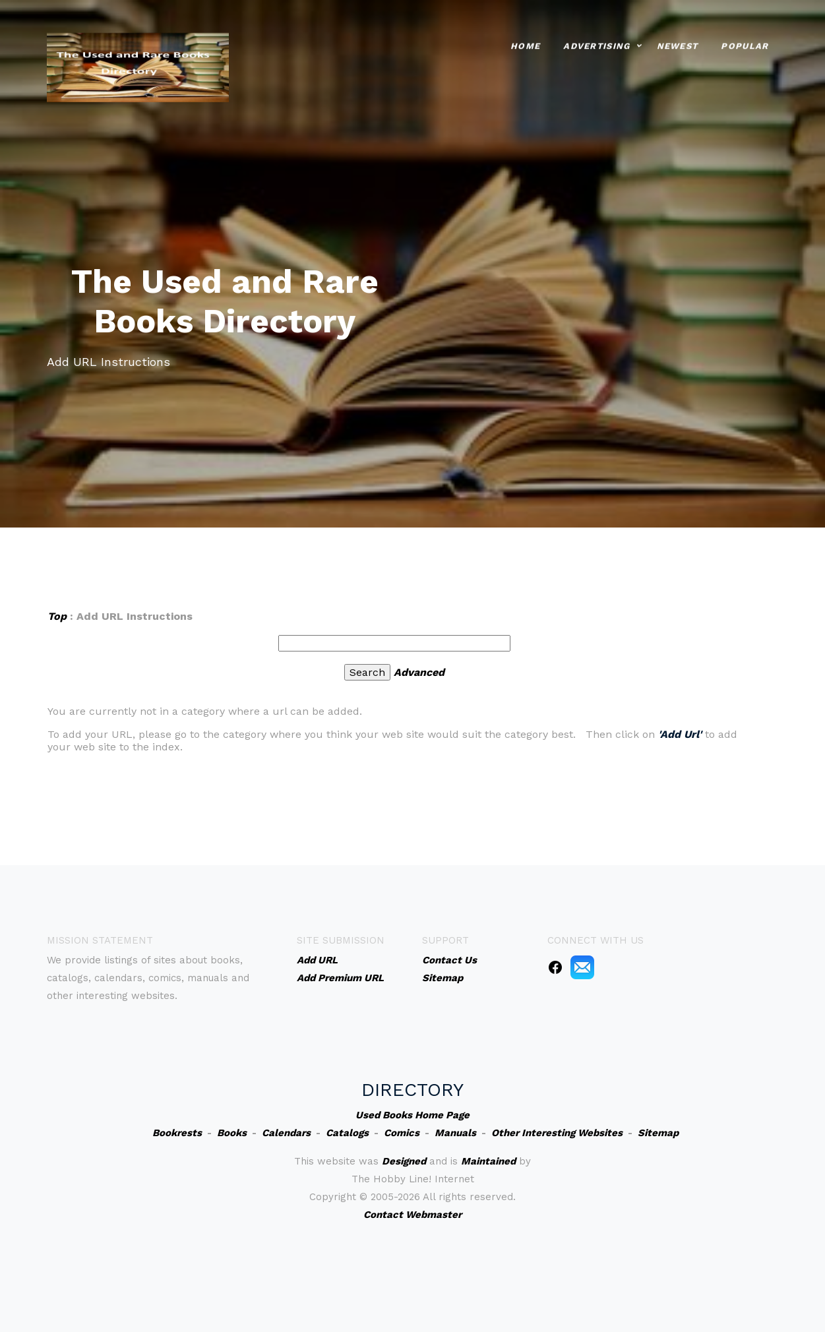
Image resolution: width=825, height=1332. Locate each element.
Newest (677, 44)
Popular (744, 44)
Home (525, 44)
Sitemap (658, 1133)
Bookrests (177, 1133)
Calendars (286, 1133)
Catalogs (347, 1133)
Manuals (455, 1133)
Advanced (419, 672)
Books (232, 1133)
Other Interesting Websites (557, 1133)
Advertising (596, 44)
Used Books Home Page (412, 1115)
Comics (401, 1133)
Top (57, 616)
